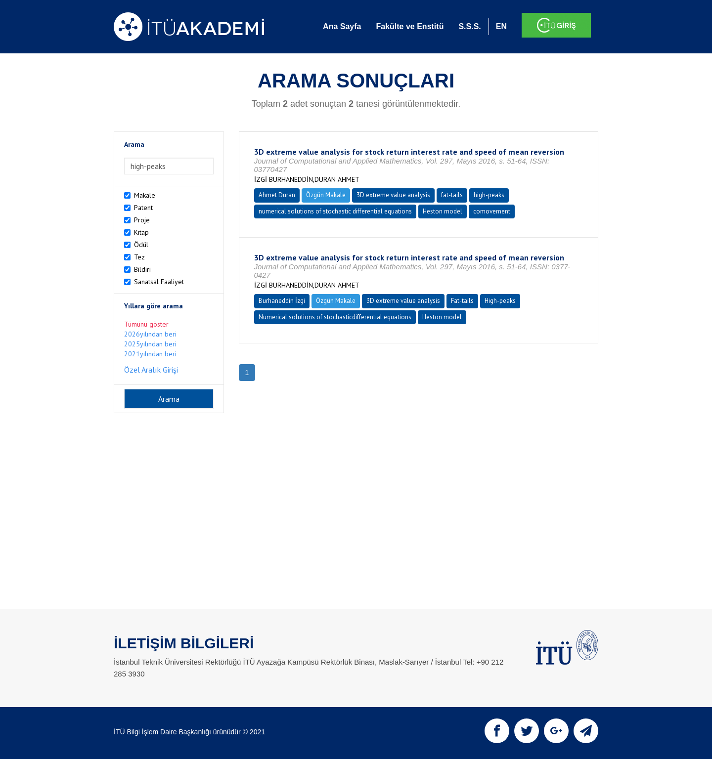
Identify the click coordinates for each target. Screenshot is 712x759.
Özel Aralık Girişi (151, 370)
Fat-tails (462, 300)
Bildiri (142, 269)
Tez (139, 257)
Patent (143, 207)
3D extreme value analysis (393, 195)
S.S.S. (469, 26)
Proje (142, 219)
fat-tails (452, 195)
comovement (491, 211)
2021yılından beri (150, 353)
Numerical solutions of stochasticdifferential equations (335, 317)
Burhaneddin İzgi (282, 300)
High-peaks (500, 300)
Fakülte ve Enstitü (410, 26)
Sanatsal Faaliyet (159, 281)
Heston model (442, 211)
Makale (144, 195)
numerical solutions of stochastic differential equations (335, 211)
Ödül (141, 244)
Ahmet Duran (277, 195)
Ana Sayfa (342, 26)
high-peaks (489, 195)
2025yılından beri (150, 343)
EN (501, 26)
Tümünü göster (146, 324)
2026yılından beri (150, 334)
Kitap (141, 232)
